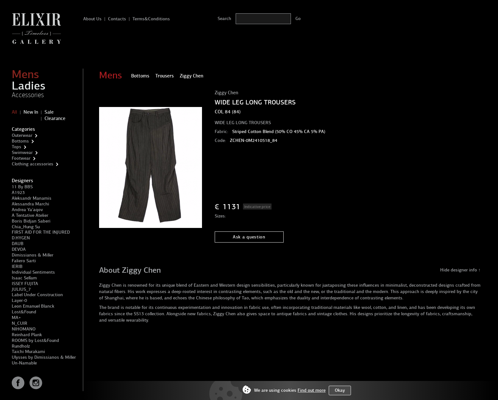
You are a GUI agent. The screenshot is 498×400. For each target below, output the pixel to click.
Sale (49, 112)
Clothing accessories (32, 164)
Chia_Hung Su (26, 227)
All (14, 112)
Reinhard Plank (27, 334)
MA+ (16, 317)
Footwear (21, 158)
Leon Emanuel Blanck (33, 306)
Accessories (28, 95)
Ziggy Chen (226, 93)
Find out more (312, 390)
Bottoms (20, 141)
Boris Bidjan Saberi (31, 221)
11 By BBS (22, 187)
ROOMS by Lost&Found (35, 340)
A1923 (18, 192)
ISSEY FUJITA (25, 283)
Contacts (117, 19)
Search (224, 18)
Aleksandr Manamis (31, 198)
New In (31, 112)
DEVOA (19, 249)
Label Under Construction (37, 294)
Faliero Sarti (24, 260)
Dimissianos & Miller (32, 255)
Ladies (28, 86)
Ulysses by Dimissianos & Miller (44, 357)
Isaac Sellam (24, 278)
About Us (92, 19)
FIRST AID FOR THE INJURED (41, 232)
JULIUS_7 (21, 289)
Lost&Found (24, 312)
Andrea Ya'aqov (27, 209)
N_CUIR (19, 323)
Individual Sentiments (33, 272)
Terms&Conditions (151, 19)
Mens (25, 74)
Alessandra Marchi (30, 204)
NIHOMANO (24, 329)
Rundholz (21, 346)
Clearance (54, 118)
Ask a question (249, 237)
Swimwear (22, 152)
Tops (16, 147)
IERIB (17, 266)
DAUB (18, 243)
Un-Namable (24, 363)
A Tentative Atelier (30, 215)
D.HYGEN (21, 238)
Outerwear (22, 135)
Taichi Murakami (28, 351)
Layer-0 (19, 300)
